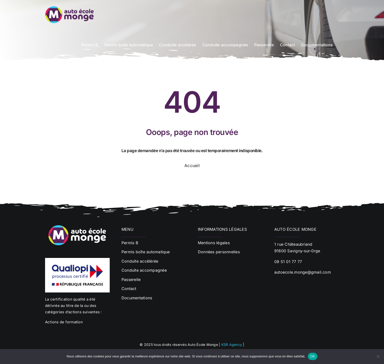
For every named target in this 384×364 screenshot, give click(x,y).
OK (312, 356)
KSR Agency (231, 344)
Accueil (192, 165)
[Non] (377, 356)
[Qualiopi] (77, 259)
